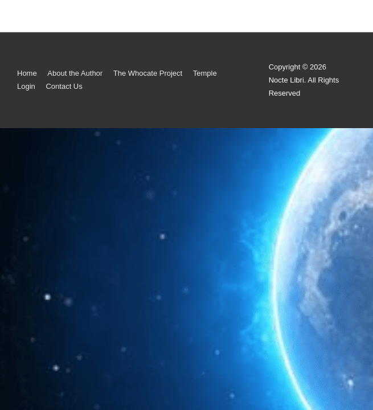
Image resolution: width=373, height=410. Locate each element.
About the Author (75, 73)
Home (27, 73)
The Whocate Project (147, 73)
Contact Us (64, 86)
